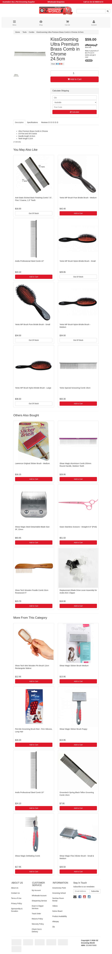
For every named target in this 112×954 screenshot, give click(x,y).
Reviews (49, 122)
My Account (36, 890)
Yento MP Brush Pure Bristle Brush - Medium (78, 198)
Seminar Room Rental (58, 899)
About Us (14, 888)
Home (17, 32)
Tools (24, 32)
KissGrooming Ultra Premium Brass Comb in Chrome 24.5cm (59, 32)
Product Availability (59, 916)
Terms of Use (16, 898)
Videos (55, 906)
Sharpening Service (39, 901)
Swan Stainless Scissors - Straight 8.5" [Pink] (78, 527)
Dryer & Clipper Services (38, 907)
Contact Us (15, 893)
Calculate (74, 112)
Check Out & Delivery (37, 930)
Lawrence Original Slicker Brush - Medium (32, 463)
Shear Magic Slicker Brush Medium (74, 666)
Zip (53, 927)
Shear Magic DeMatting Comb (27, 856)
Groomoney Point (59, 888)
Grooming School (59, 893)
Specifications (32, 122)
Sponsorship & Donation (16, 910)
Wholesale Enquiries (56, 2)
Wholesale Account (39, 896)
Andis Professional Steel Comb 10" (29, 261)
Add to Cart (74, 79)
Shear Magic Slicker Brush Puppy (73, 729)
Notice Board (57, 911)
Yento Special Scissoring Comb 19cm (75, 388)
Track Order (36, 914)
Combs (31, 32)
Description (19, 122)
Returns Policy (37, 919)
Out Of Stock (34, 213)
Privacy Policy (16, 903)
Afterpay (55, 921)
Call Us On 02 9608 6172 (93, 2)
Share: (57, 64)
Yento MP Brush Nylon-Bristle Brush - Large (33, 388)
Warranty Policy (38, 924)
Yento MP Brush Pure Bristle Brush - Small (32, 324)
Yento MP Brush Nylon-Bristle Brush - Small (78, 261)
